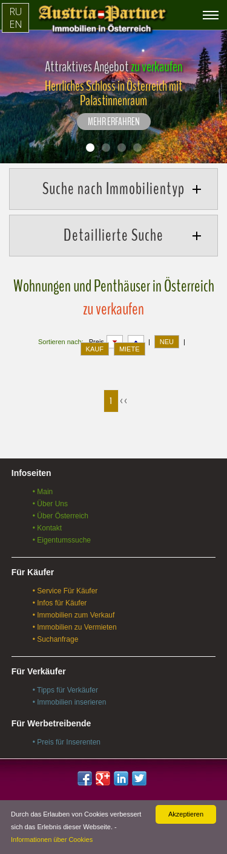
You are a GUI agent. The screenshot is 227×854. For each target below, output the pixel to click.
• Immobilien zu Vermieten (75, 627)
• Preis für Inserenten (66, 742)
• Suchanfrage (56, 639)
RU (15, 11)
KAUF (95, 349)
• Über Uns (50, 504)
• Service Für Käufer (65, 591)
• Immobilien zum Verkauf (74, 615)
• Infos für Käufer (60, 603)
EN (15, 24)
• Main (43, 491)
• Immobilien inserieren (70, 702)
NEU (167, 341)
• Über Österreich (60, 516)
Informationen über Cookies (52, 839)
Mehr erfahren (114, 122)
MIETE (129, 349)
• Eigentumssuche (62, 540)
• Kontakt (47, 528)
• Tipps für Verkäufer (65, 690)
